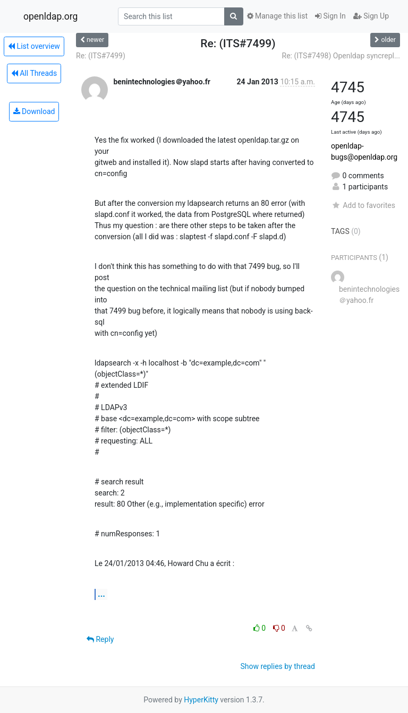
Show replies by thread (277, 666)
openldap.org (50, 16)
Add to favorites (363, 205)
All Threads (34, 73)
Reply (100, 639)
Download (34, 111)
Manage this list (277, 16)
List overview (34, 46)
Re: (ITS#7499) (100, 55)
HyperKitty (201, 699)
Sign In (330, 16)
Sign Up (371, 16)
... (101, 594)
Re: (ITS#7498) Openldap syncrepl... (341, 55)
